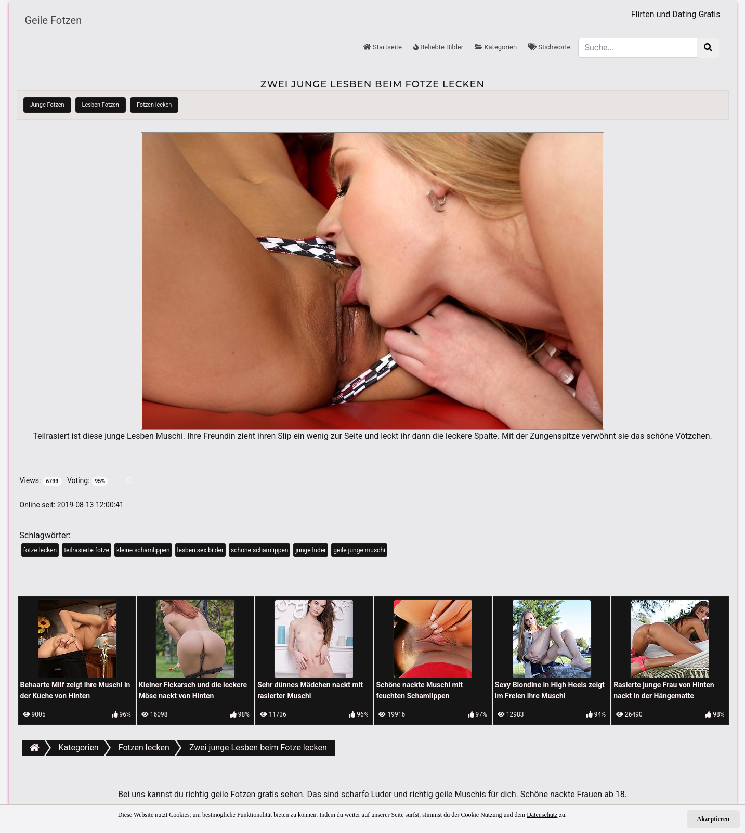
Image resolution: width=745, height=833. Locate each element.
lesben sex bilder (200, 550)
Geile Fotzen (53, 20)
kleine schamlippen (143, 550)
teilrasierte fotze (86, 550)
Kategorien (496, 47)
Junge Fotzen (47, 104)
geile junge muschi (359, 550)
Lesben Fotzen (100, 104)
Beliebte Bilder (438, 47)
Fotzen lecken (154, 104)
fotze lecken (40, 550)
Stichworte (549, 47)
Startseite (382, 47)
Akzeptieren (713, 819)
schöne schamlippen (259, 550)
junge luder (310, 550)
